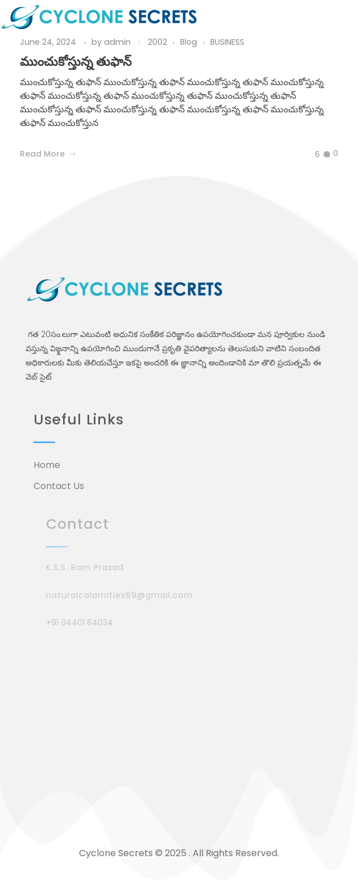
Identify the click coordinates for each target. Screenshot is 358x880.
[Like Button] (308, 154)
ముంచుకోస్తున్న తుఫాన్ (75, 61)
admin (118, 42)
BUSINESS (227, 42)
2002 (157, 42)
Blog (188, 42)
